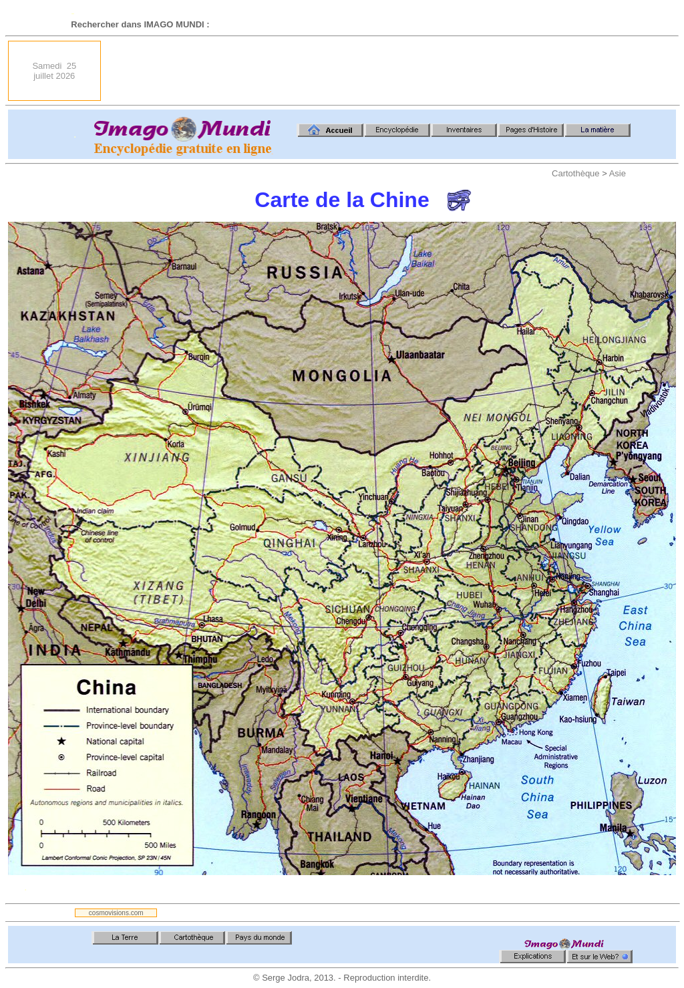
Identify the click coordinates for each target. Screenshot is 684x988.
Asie (617, 173)
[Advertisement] (433, 71)
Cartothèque (576, 173)
